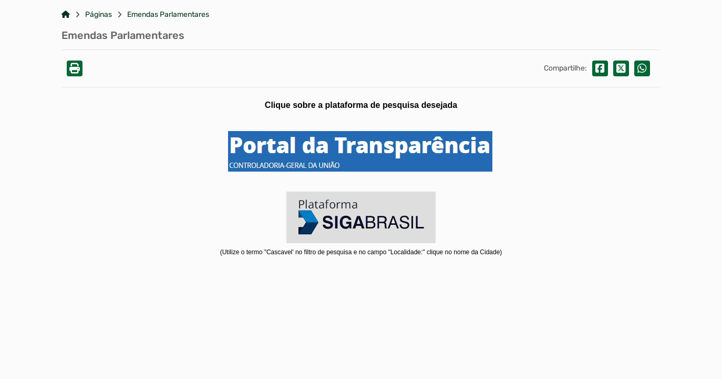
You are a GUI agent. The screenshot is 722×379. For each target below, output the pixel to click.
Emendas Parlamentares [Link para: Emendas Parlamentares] (168, 15)
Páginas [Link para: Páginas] (98, 15)
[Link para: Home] (65, 15)
